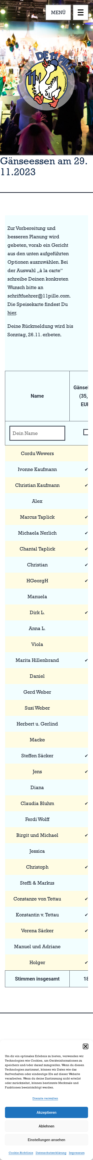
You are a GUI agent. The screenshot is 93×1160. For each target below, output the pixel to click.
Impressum (77, 1153)
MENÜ (58, 12)
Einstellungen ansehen (46, 1140)
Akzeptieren (46, 1112)
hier (11, 312)
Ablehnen (46, 1126)
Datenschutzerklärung (51, 1153)
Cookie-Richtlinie (21, 1153)
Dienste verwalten (45, 1098)
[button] (85, 1046)
